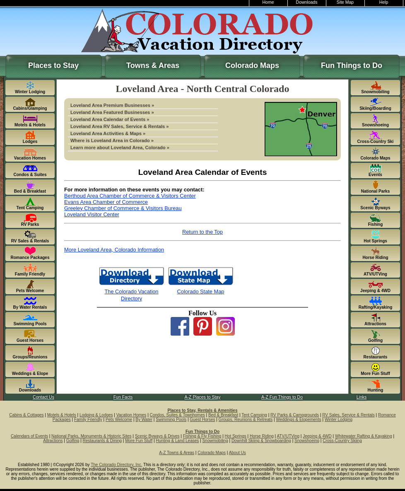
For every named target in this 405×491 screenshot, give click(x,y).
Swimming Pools (171, 419)
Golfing (73, 440)
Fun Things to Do (351, 65)
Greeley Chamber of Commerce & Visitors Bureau (123, 208)
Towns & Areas (152, 65)
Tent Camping (254, 415)
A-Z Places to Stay (203, 397)
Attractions (53, 440)
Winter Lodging (338, 419)
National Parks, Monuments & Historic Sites (91, 436)
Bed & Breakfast (223, 415)
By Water (143, 419)
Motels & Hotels (61, 415)
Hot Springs (235, 436)
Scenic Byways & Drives (157, 436)
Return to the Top (202, 232)
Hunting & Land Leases (177, 440)
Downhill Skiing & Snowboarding (261, 440)
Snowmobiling (215, 440)
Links (361, 397)
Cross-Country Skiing (342, 440)
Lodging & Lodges (96, 415)
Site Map (345, 2)
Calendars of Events (29, 436)
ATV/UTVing (288, 436)
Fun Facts (123, 397)
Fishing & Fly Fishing (202, 436)
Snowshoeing (306, 440)
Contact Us (43, 397)
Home (268, 2)
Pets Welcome (119, 419)
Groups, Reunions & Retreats (246, 419)
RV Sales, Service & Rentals (348, 415)
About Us (237, 452)
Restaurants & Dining (102, 440)
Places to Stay (53, 65)
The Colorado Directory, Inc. (116, 464)
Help (383, 2)
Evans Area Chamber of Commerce (106, 202)
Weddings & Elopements (298, 419)
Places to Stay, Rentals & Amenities (203, 410)
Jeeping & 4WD (317, 436)
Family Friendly (88, 419)
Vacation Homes (131, 415)
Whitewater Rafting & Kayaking (363, 436)
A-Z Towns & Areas (176, 452)
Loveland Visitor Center (91, 214)
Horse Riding (262, 436)
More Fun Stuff (138, 440)
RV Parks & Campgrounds (294, 415)
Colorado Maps (252, 65)
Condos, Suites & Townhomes (177, 415)
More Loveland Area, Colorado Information (114, 250)
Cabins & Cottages (26, 415)
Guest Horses (202, 419)
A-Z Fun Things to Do (282, 397)
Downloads (307, 2)
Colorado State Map (200, 291)
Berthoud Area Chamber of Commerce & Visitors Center (130, 196)
